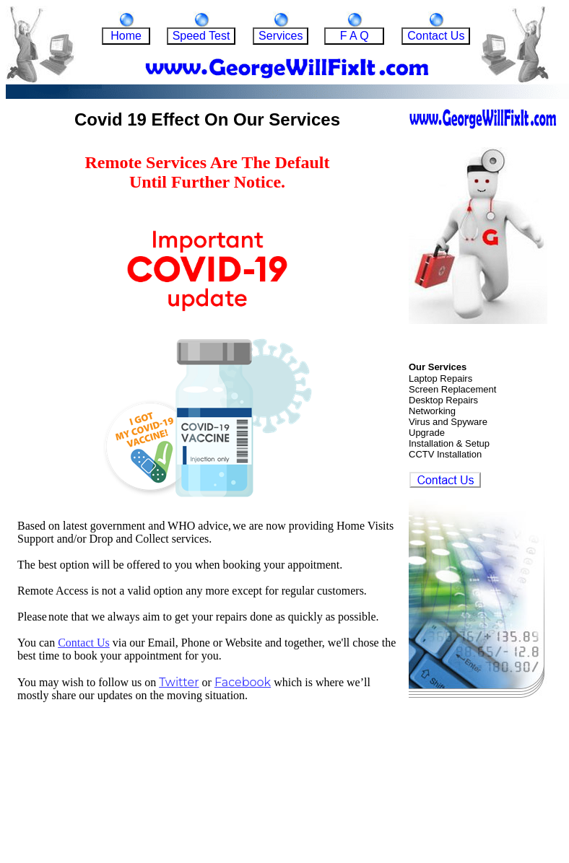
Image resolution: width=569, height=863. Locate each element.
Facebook (242, 682)
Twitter (179, 682)
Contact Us (84, 642)
